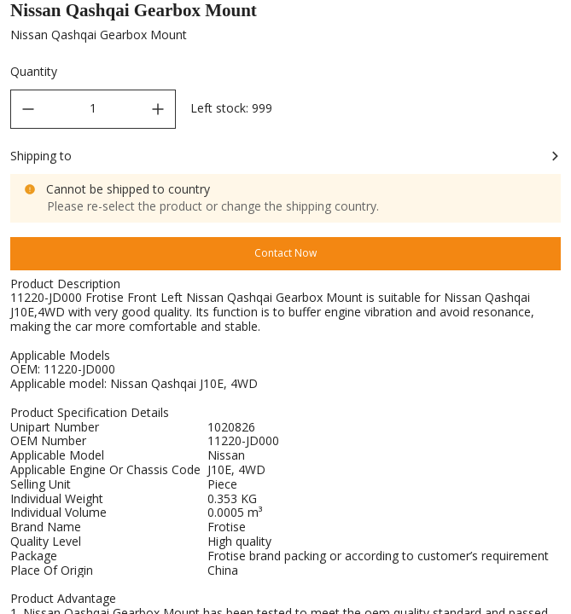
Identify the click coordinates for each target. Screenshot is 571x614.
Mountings (298, 16)
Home (25, 16)
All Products (100, 16)
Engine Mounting (394, 16)
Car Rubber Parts (201, 16)
